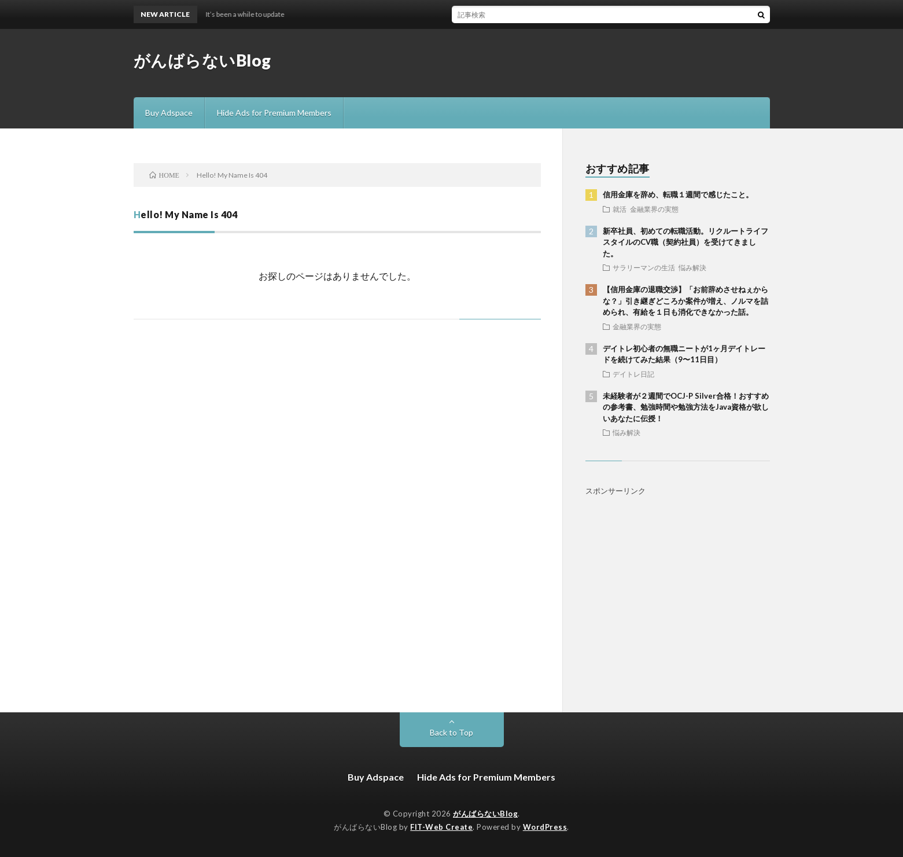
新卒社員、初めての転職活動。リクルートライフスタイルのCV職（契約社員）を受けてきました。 (685, 242)
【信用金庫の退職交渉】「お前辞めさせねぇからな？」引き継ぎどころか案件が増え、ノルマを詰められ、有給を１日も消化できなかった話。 (685, 301)
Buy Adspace (169, 112)
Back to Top (451, 732)
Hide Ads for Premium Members (274, 112)
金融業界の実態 (654, 208)
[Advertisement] (677, 588)
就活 (619, 208)
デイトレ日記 (633, 373)
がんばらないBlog (202, 60)
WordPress (545, 827)
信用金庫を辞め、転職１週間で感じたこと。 (678, 194)
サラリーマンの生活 (644, 267)
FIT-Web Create (441, 827)
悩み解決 (692, 267)
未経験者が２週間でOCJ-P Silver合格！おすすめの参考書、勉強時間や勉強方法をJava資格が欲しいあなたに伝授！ (686, 407)
